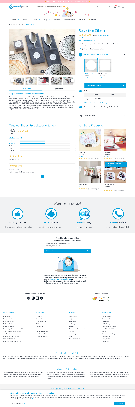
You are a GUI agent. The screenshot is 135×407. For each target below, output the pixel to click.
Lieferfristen (105, 321)
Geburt (71, 336)
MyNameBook (7, 324)
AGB (37, 324)
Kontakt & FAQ (106, 316)
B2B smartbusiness (42, 336)
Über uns (39, 316)
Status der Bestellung (108, 334)
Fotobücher (6, 316)
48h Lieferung (106, 324)
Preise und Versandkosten (110, 319)
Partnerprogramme (42, 331)
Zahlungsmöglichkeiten (109, 326)
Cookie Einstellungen (17, 403)
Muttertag (72, 324)
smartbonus (105, 341)
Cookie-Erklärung (41, 321)
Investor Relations (41, 334)
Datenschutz (40, 319)
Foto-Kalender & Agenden (11, 336)
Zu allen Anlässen (74, 339)
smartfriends (106, 336)
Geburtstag (72, 334)
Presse (38, 329)
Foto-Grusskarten (8, 326)
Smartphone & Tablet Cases (12, 331)
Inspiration (81, 20)
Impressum (39, 326)
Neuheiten (57, 20)
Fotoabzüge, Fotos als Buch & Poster (14, 329)
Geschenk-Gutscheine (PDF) (12, 341)
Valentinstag (73, 321)
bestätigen (49, 251)
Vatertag (71, 326)
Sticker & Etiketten (9, 339)
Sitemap (104, 331)
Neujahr (71, 319)
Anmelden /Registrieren (109, 329)
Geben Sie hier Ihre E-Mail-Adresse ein (58, 244)
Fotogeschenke (8, 319)
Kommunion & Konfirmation (77, 329)
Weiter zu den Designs (94, 85)
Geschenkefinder (69, 20)
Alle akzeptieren (119, 403)
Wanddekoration (8, 321)
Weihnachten (73, 316)
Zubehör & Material (9, 334)
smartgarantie (106, 339)
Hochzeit (72, 331)
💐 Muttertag (93, 20)
